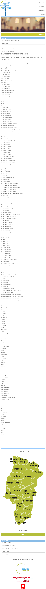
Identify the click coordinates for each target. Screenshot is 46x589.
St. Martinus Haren (5, 232)
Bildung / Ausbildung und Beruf (9, 48)
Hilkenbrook (4, 354)
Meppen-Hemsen (5, 393)
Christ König (4, 67)
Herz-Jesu (3, 86)
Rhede (2, 414)
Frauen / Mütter (5, 551)
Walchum (3, 438)
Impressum (23, 451)
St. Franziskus (4, 164)
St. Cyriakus (4, 158)
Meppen (3, 385)
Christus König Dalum (6, 70)
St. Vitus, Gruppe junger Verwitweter (9, 290)
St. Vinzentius (4, 272)
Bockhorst (3, 313)
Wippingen (3, 445)
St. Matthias (4, 234)
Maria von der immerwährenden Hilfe (9, 100)
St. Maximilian (4, 236)
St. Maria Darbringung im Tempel (8, 214)
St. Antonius (4, 111)
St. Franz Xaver (4, 160)
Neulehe (3, 405)
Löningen (3, 379)
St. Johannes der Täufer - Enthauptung (10, 193)
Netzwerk (42, 6)
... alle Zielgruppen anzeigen (7, 554)
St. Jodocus (4, 181)
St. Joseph (3, 206)
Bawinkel (3, 309)
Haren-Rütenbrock (5, 346)
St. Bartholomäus (5, 136)
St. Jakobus (4, 179)
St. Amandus (4, 105)
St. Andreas (4, 107)
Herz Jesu (3, 76)
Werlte (2, 440)
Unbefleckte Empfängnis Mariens (9, 294)
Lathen (2, 368)
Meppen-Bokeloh (5, 389)
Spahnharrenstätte (5, 422)
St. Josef (3, 195)
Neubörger (3, 403)
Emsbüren (3, 325)
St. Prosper (3, 265)
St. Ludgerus (4, 212)
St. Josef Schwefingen (6, 204)
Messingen (3, 401)
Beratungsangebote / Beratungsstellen (11, 40)
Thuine (2, 432)
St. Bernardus (4, 142)
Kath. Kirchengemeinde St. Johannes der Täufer (12, 63)
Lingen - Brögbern (5, 377)
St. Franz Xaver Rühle (6, 162)
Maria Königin (4, 94)
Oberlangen (4, 407)
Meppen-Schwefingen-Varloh (8, 397)
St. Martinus (4, 230)
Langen (3, 366)
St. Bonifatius (4, 146)
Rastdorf (3, 410)
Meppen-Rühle (4, 395)
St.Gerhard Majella (5, 292)
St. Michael (3, 239)
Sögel (2, 420)
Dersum (3, 319)
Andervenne (4, 305)
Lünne (2, 383)
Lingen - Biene (4, 375)
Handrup (3, 342)
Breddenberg (4, 317)
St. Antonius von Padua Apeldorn (8, 133)
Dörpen (3, 323)
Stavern (3, 426)
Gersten (3, 340)
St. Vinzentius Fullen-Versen (7, 274)
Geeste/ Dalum (4, 339)
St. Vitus (3, 278)
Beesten (3, 311)
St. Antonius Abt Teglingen (7, 127)
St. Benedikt (4, 138)
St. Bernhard (4, 144)
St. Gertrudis (4, 173)
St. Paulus (3, 261)
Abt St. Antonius (5, 65)
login (29, 451)
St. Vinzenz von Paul (6, 276)
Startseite (42, 3)
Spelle (2, 424)
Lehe (2, 370)
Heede (2, 350)
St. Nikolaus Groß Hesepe (7, 259)
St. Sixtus (3, 269)
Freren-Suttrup (4, 333)
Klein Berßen (4, 358)
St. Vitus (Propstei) (5, 288)
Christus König (4, 68)
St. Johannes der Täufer (6, 183)
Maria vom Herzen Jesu (6, 98)
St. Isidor (3, 175)
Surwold (3, 428)
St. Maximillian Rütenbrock (7, 237)
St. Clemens (4, 152)
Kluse (2, 360)
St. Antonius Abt (5, 121)
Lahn (2, 364)
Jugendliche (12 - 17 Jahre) (8, 545)
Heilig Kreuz (4, 72)
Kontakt (42, 14)
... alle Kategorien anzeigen (7, 51)
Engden (3, 327)
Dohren (3, 321)
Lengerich (3, 372)
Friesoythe (3, 335)
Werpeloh (3, 441)
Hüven (2, 356)
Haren (2, 344)
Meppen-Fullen (4, 391)
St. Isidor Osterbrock (6, 177)
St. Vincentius (4, 271)
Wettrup (3, 443)
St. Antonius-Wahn (5, 135)
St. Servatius (4, 267)
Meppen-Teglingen (5, 399)
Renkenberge (4, 412)
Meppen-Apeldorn (5, 387)
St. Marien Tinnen (5, 228)
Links (16, 451)
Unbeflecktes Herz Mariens (7, 302)
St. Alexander (4, 101)
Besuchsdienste (5, 43)
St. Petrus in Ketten (5, 263)
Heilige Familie (4, 74)
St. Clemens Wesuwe (6, 156)
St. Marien (3, 220)
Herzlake (3, 352)
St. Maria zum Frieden (6, 216)
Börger (2, 315)
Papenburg (3, 408)
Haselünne (3, 348)
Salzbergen (4, 416)
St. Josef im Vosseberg (6, 203)
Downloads (41, 10)
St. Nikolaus (4, 247)
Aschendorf (4, 307)
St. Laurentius (4, 208)
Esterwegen (4, 329)
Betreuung (4, 46)
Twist (2, 434)
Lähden (3, 362)
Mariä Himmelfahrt (5, 90)
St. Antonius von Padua (6, 129)
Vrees (2, 436)
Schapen (3, 418)
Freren (2, 331)
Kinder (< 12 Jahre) (6, 542)
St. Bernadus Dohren (6, 140)
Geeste (3, 337)
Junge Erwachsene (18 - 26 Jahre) (10, 548)
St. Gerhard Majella (5, 171)
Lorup (2, 381)
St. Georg (3, 168)
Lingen (2, 373)
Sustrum (3, 430)
